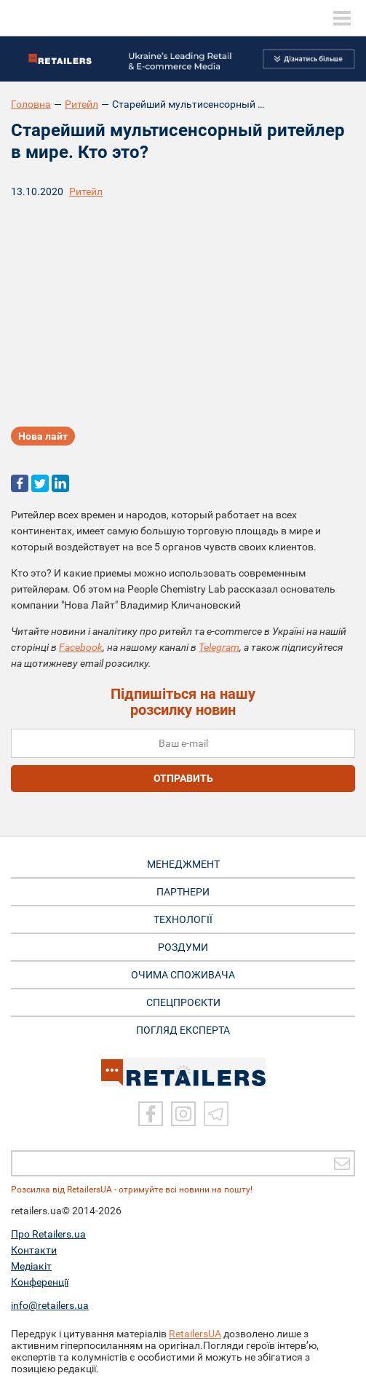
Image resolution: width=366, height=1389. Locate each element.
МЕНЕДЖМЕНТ (183, 864)
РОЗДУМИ (183, 947)
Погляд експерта (183, 1030)
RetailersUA (195, 1333)
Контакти (34, 1250)
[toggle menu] (342, 18)
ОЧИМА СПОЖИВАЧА (183, 975)
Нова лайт (43, 436)
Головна (31, 104)
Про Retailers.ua (48, 1234)
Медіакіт (31, 1266)
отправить (183, 778)
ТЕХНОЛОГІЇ (183, 919)
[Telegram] (216, 1113)
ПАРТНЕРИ (183, 892)
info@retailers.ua (50, 1305)
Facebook (81, 647)
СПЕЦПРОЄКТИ (183, 1002)
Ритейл (81, 104)
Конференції (39, 1282)
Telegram (219, 647)
